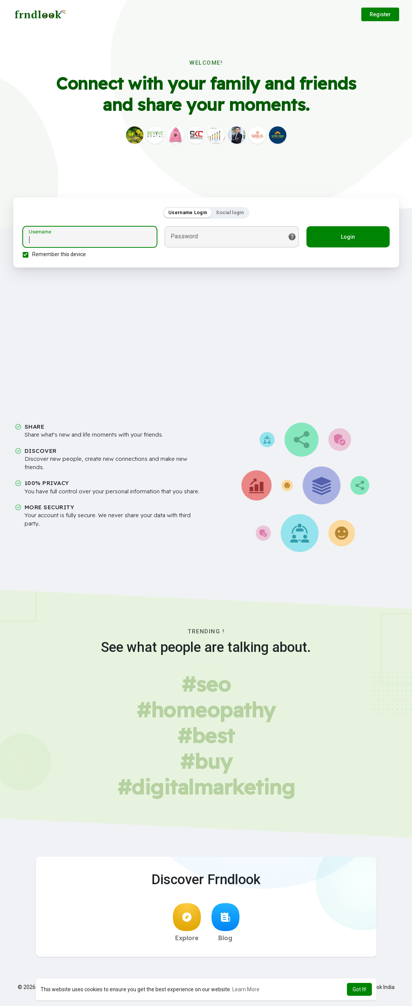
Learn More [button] (246, 989)
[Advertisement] (206, 339)
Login (348, 237)
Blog (225, 922)
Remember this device (59, 254)
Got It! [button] (359, 989)
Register (380, 14)
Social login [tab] (230, 212)
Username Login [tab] (187, 212)
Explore (187, 922)
